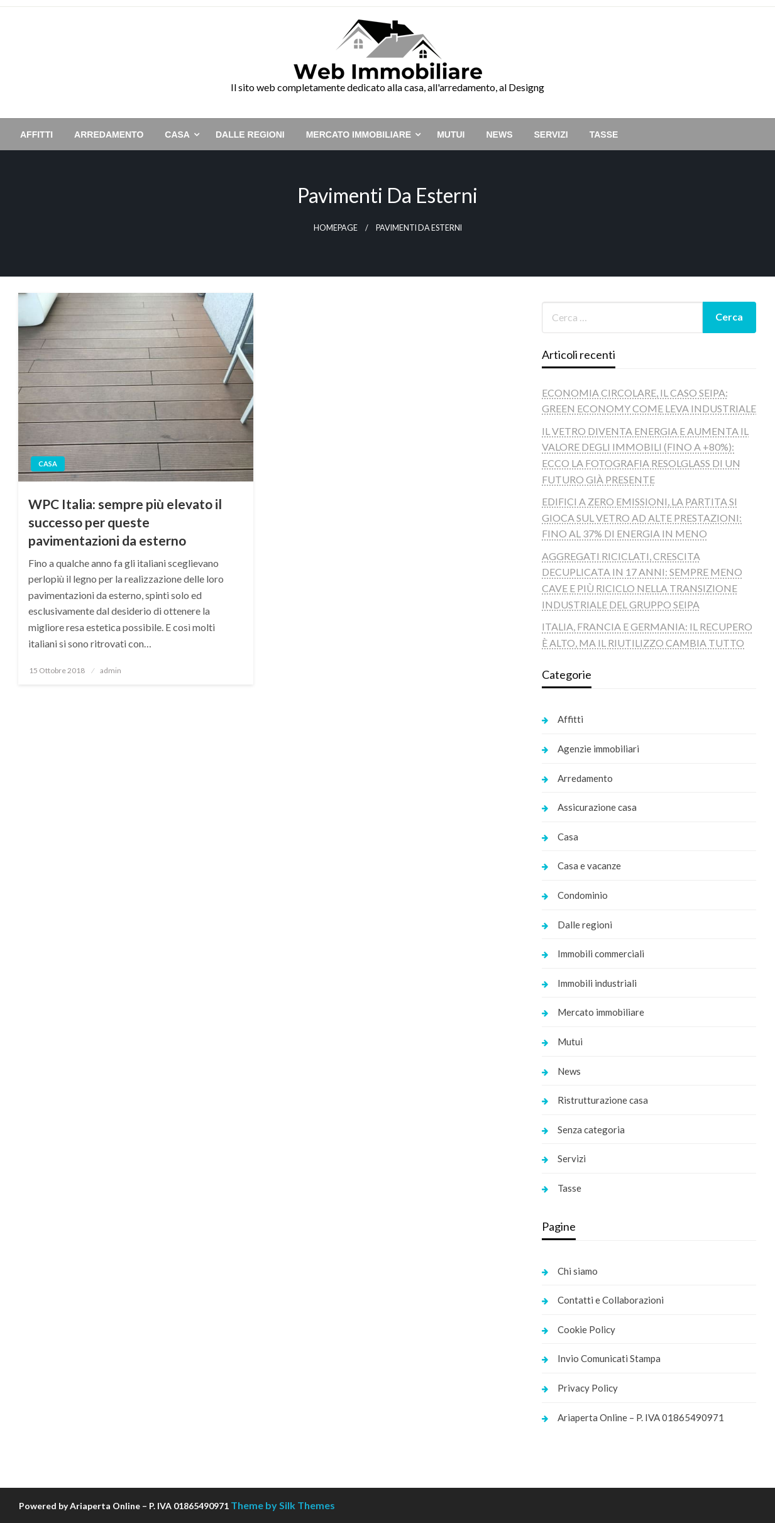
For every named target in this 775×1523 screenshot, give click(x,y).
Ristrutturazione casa (603, 1100)
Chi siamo (578, 1271)
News (499, 134)
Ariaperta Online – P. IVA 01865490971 (641, 1417)
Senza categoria (591, 1129)
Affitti (36, 134)
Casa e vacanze (589, 865)
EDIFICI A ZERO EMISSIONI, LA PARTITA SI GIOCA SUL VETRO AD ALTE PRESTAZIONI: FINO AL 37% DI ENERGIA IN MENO (642, 517)
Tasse (604, 134)
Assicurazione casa (597, 807)
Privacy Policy (588, 1388)
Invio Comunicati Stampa (609, 1358)
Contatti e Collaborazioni (611, 1300)
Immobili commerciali (601, 953)
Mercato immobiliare (358, 134)
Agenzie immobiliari (598, 748)
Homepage (336, 228)
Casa (177, 134)
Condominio (583, 895)
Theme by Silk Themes (283, 1505)
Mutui (450, 134)
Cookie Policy (586, 1329)
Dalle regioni (250, 134)
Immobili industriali (597, 983)
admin (110, 670)
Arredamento (108, 134)
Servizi (551, 134)
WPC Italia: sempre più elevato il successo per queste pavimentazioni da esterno (125, 522)
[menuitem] (36, 134)
